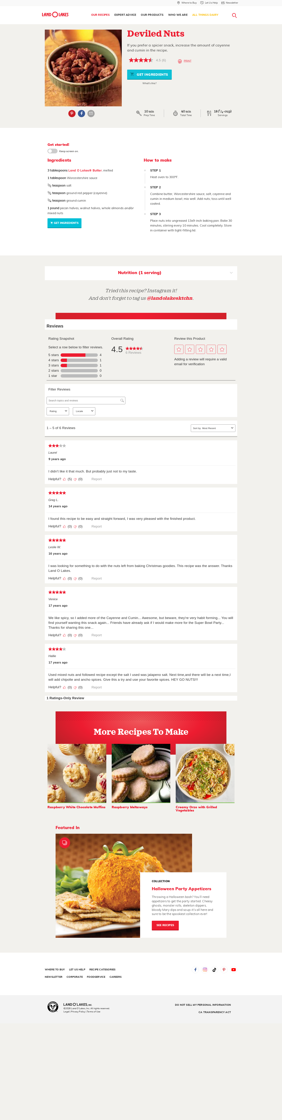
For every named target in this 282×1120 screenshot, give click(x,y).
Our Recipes (100, 15)
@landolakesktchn (169, 298)
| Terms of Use (93, 1012)
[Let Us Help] (209, 3)
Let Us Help (77, 969)
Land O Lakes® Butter (85, 170)
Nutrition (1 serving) (175, 273)
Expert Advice (125, 15)
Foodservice (96, 977)
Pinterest (224, 969)
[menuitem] (100, 15)
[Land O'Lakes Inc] (79, 1005)
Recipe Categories (102, 969)
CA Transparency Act (215, 1012)
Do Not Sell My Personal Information (203, 1005)
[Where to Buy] (187, 3)
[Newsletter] (230, 3)
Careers (116, 977)
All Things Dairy (205, 15)
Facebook (195, 969)
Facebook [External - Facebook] (81, 113)
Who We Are (178, 15)
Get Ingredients (149, 74)
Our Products (152, 15)
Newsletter (53, 977)
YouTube (233, 969)
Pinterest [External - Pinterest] (72, 113)
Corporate (75, 977)
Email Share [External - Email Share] (91, 113)
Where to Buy (55, 969)
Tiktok (214, 969)
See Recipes (165, 925)
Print (184, 61)
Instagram (204, 969)
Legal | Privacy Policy (74, 1012)
